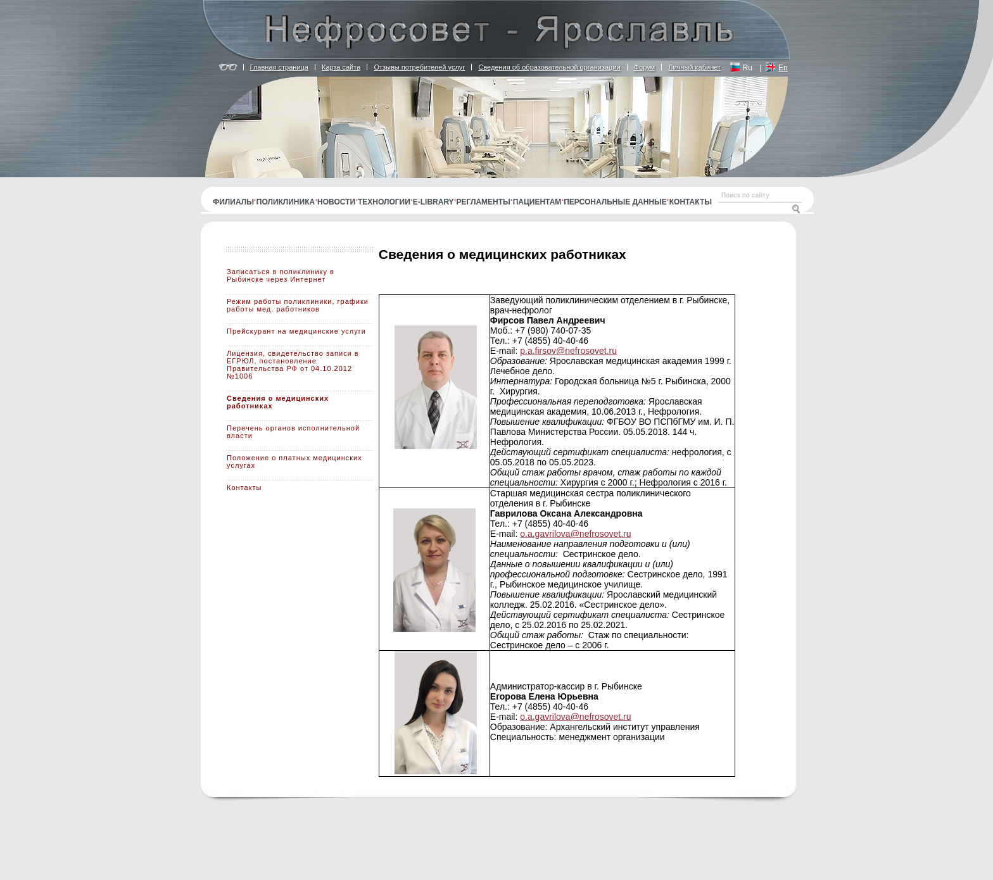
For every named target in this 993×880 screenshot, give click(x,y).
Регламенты (483, 202)
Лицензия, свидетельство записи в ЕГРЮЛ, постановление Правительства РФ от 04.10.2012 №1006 (293, 364)
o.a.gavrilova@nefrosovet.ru (575, 534)
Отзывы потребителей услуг (419, 67)
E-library (433, 202)
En (783, 67)
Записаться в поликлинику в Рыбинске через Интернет (280, 275)
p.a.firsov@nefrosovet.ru (568, 351)
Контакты (690, 202)
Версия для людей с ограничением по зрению (228, 68)
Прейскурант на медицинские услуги (296, 331)
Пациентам (537, 202)
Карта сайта (341, 67)
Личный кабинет (694, 67)
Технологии (384, 202)
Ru (747, 67)
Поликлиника (285, 202)
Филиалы (233, 202)
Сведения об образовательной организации (549, 67)
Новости (336, 202)
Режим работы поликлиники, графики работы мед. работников (298, 305)
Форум (644, 67)
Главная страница (279, 67)
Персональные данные (615, 202)
